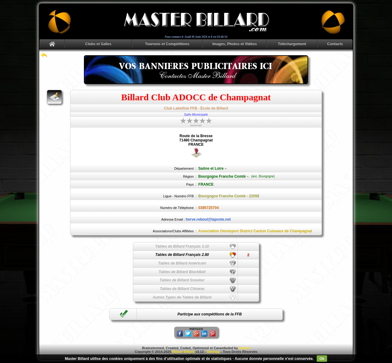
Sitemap (213, 351)
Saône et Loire (212, 168)
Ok (321, 359)
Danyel (244, 348)
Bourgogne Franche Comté (223, 176)
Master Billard (183, 351)
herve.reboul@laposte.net (208, 219)
